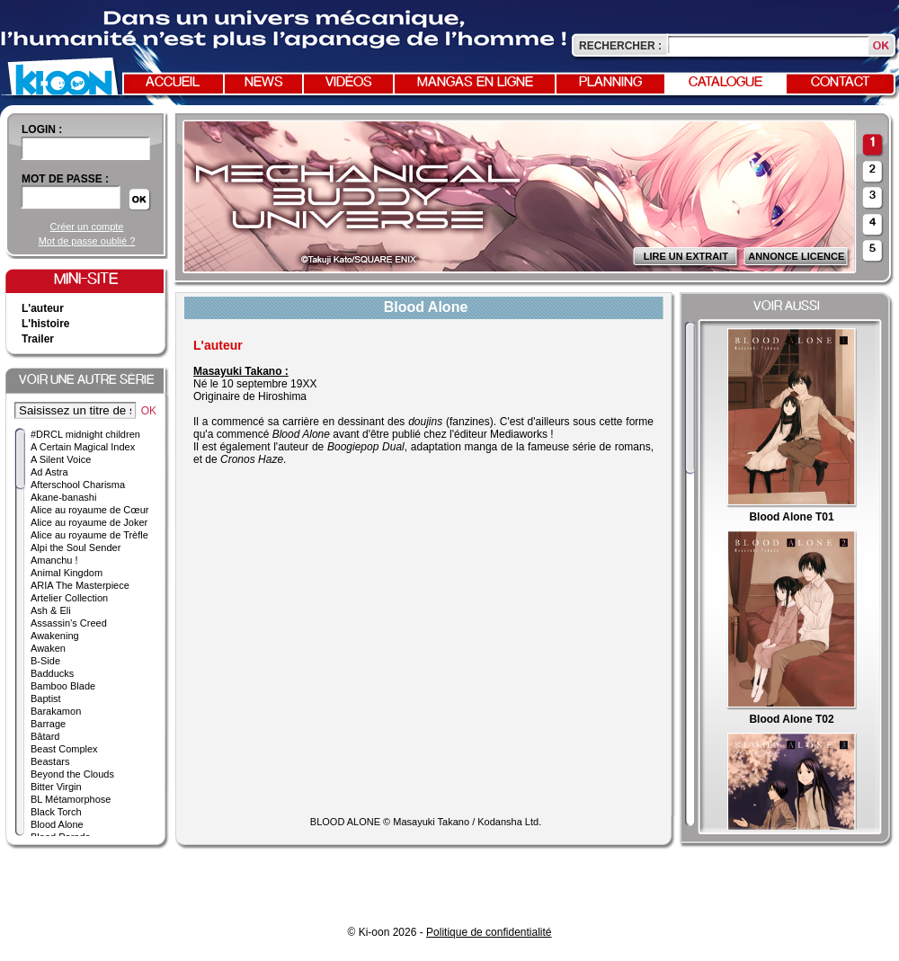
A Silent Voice (61, 459)
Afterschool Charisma (78, 484)
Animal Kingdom (66, 572)
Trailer (38, 339)
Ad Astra (49, 472)
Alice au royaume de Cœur (89, 509)
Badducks (52, 673)
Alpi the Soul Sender (75, 547)
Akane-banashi (63, 497)
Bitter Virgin (56, 786)
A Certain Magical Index (83, 446)
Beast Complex (64, 748)
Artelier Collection (69, 597)
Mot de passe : (65, 179)
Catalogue (725, 82)
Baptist (46, 698)
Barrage (48, 723)
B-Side (45, 660)
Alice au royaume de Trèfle (89, 534)
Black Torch (56, 811)
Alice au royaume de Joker (89, 522)
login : (42, 129)
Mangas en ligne (475, 82)
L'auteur (43, 308)
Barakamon (56, 711)
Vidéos (348, 82)
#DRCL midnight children (85, 434)
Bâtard (45, 736)
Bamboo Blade (63, 686)
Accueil (173, 82)
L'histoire (46, 323)
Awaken (48, 648)
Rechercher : (620, 46)
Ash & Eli (51, 610)
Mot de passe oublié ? (87, 241)
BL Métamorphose (71, 799)
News (264, 82)
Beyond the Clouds (72, 774)
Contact (840, 82)
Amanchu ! (54, 560)
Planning (610, 82)
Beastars (50, 761)
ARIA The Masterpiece (80, 585)
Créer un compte (87, 226)
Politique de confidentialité (488, 932)
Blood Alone (57, 824)
